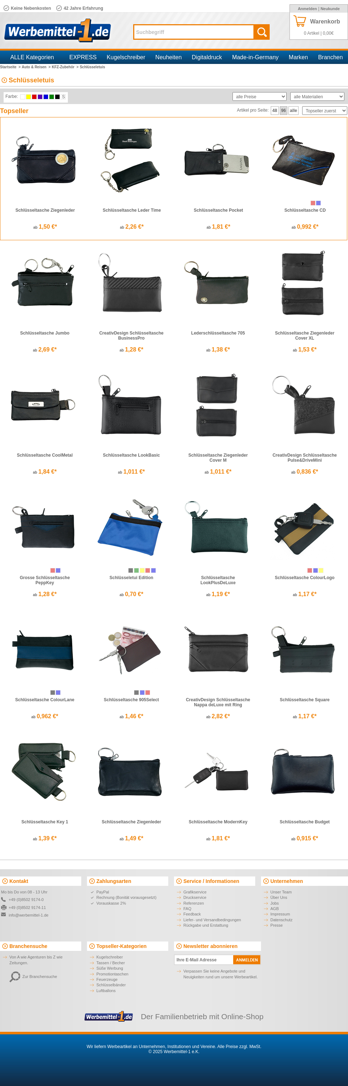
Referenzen (193, 903)
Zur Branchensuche (33, 976)
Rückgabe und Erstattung (205, 925)
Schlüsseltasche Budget (305, 821)
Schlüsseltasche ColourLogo (304, 577)
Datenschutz (281, 920)
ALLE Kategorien (32, 57)
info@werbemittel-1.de (28, 915)
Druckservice (194, 897)
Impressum (280, 914)
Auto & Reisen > (36, 67)
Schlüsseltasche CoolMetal (45, 455)
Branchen (330, 57)
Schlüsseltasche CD (305, 210)
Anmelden (307, 9)
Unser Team (281, 892)
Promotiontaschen (112, 974)
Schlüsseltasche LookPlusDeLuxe (217, 580)
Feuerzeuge (107, 979)
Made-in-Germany (255, 57)
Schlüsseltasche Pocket (218, 210)
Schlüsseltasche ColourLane (44, 699)
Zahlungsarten (113, 881)
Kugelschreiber (126, 57)
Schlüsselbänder (111, 985)
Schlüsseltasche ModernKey (218, 821)
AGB (274, 908)
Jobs (274, 903)
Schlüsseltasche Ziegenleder (45, 210)
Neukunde (330, 9)
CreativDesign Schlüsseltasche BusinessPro (131, 336)
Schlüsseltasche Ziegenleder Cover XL (305, 336)
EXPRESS (83, 57)
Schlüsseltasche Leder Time (132, 210)
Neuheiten (168, 57)
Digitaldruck (207, 57)
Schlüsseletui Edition (131, 577)
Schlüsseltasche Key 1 (44, 821)
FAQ (187, 908)
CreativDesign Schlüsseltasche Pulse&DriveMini (305, 458)
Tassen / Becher (110, 963)
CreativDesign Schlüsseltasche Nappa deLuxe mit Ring (218, 702)
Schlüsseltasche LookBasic (131, 455)
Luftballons (106, 990)
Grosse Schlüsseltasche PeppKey (45, 580)
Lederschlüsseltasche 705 (218, 333)
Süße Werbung (109, 968)
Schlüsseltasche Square (305, 699)
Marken (298, 57)
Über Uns (278, 897)
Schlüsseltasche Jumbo (45, 333)
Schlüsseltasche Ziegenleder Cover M (218, 458)
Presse (276, 925)
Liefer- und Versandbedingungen (212, 920)
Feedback (192, 914)
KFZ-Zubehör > (65, 67)
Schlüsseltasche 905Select (131, 699)
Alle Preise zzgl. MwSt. (239, 1046)
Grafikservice (194, 892)
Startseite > (10, 67)
